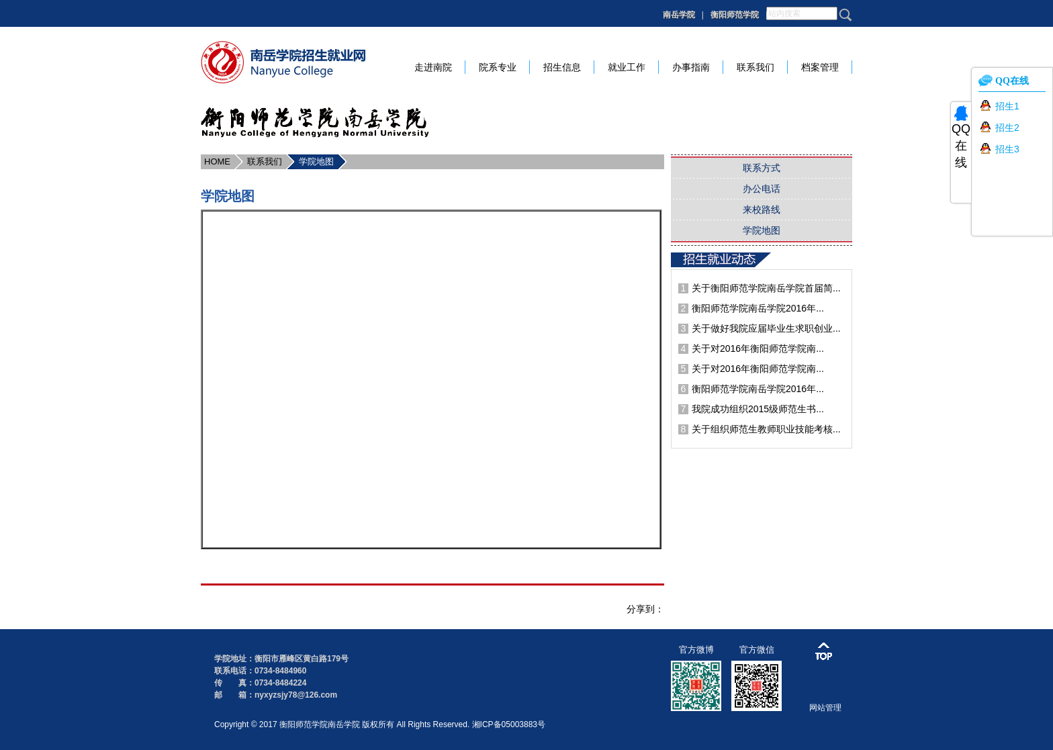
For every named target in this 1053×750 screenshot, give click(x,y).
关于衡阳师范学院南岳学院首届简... (766, 288)
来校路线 (761, 209)
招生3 (1007, 149)
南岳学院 (679, 14)
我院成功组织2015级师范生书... (758, 409)
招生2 (1007, 127)
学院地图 (316, 161)
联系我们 (264, 161)
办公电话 (761, 188)
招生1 (1007, 106)
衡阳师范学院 (735, 14)
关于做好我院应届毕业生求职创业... (766, 328)
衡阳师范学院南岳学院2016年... (758, 308)
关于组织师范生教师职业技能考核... (766, 429)
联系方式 (761, 167)
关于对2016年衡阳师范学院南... (758, 348)
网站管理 (825, 707)
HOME (217, 161)
